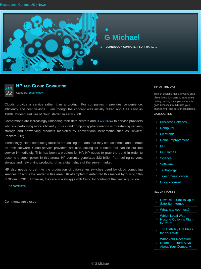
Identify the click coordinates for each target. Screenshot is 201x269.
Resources (8, 5)
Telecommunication (174, 176)
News (42, 5)
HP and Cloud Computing (41, 85)
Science (166, 158)
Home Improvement (174, 140)
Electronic (167, 134)
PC (162, 146)
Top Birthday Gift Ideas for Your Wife (176, 231)
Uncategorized (170, 182)
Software (166, 164)
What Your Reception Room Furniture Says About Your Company (175, 242)
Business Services (173, 122)
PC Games (168, 152)
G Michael (122, 37)
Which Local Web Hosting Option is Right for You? (176, 219)
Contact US (26, 5)
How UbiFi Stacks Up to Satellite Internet (177, 201)
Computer (167, 128)
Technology (36, 92)
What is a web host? (174, 209)
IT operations (105, 121)
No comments (17, 185)
